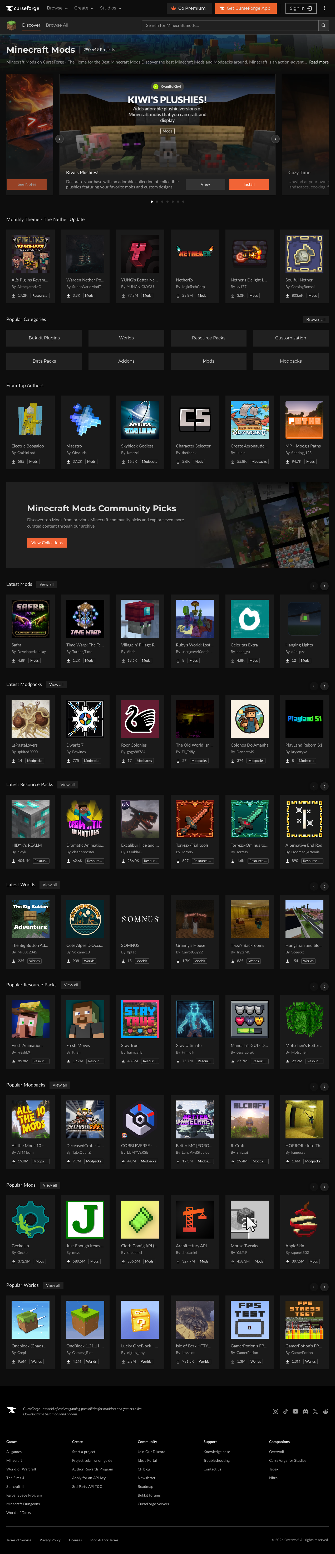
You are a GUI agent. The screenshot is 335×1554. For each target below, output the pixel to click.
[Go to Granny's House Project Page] (195, 932)
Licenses (75, 1540)
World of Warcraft (21, 1469)
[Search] (323, 25)
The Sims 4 (15, 1478)
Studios (111, 8)
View (205, 184)
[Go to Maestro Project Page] (85, 432)
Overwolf (276, 1452)
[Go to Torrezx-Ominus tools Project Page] (249, 832)
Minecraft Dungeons (23, 1504)
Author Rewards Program (92, 1469)
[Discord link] (305, 1411)
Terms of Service (18, 1540)
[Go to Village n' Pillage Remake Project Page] (140, 631)
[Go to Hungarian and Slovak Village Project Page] (304, 932)
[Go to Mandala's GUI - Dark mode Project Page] (249, 1032)
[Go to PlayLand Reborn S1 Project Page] (304, 731)
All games (14, 1452)
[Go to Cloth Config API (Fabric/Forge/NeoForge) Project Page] (140, 1232)
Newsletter (146, 1478)
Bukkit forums (149, 1495)
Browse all (316, 319)
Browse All (57, 25)
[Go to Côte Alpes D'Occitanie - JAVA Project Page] (85, 932)
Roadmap (145, 1487)
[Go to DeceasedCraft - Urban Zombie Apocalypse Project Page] (85, 1132)
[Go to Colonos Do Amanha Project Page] (249, 731)
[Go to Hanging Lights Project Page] (304, 631)
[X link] (315, 1411)
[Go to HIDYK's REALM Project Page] (30, 832)
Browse (58, 8)
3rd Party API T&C (87, 1487)
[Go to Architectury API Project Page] (195, 1232)
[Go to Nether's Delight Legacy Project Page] (249, 266)
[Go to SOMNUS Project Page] (140, 932)
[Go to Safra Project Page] (30, 631)
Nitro (273, 1478)
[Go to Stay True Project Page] (140, 1032)
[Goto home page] (23, 8)
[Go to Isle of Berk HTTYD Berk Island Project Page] (195, 1332)
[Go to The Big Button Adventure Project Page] (30, 932)
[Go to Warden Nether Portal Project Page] (85, 266)
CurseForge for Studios (287, 1461)
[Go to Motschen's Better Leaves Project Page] (304, 1032)
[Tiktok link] (285, 1411)
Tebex (273, 1469)
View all (47, 584)
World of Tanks (18, 1513)
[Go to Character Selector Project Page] (195, 432)
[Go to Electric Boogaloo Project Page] (30, 432)
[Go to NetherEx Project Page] (195, 266)
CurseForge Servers (153, 1504)
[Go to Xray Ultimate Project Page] (195, 1032)
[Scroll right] (324, 586)
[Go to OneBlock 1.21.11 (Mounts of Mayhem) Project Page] (85, 1332)
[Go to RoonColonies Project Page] (140, 731)
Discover (31, 25)
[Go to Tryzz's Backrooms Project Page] (249, 932)
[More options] (324, 8)
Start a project (83, 1452)
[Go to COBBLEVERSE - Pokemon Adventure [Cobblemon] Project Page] (140, 1132)
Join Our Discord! (152, 1452)
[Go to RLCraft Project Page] (249, 1132)
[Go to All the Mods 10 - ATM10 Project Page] (30, 1132)
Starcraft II (15, 1487)
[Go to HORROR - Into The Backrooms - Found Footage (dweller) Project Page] (304, 1132)
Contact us (212, 1469)
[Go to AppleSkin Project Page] (304, 1232)
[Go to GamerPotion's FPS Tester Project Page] (249, 1332)
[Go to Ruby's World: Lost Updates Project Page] (195, 631)
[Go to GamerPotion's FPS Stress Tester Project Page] (304, 1332)
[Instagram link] (275, 1411)
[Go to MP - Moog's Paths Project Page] (304, 432)
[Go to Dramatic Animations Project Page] (85, 832)
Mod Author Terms (104, 1540)
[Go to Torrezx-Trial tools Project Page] (195, 832)
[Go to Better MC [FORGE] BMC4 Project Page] (195, 1132)
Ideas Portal (147, 1461)
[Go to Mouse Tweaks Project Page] (249, 1232)
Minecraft (14, 1461)
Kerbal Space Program (24, 1495)
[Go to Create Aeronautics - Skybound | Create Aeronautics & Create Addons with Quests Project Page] (249, 432)
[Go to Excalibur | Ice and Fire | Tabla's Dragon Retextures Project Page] (140, 832)
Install (249, 184)
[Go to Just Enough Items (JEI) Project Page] (85, 1232)
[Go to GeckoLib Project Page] (30, 1232)
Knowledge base (217, 1452)
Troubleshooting (217, 1461)
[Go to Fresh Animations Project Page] (30, 1032)
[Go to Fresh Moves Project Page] (85, 1032)
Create (84, 8)
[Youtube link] (295, 1411)
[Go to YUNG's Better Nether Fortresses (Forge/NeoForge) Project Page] (140, 266)
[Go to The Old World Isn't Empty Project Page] (195, 731)
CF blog (144, 1469)
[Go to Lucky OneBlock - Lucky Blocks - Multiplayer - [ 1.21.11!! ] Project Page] (140, 1332)
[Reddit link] (325, 1411)
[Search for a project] (230, 25)
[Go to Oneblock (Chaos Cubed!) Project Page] (30, 1332)
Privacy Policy (50, 1540)
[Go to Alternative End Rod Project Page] (304, 832)
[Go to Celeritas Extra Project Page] (249, 631)
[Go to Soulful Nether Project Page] (304, 266)
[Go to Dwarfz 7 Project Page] (85, 731)
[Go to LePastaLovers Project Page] (30, 731)
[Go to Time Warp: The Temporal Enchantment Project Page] (85, 631)
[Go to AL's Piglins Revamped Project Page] (30, 266)
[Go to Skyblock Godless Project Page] (140, 432)
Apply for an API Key (89, 1478)
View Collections (47, 543)
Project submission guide (92, 1461)
